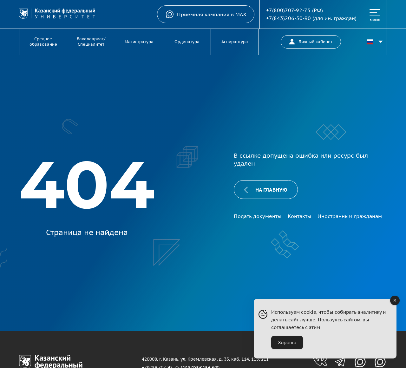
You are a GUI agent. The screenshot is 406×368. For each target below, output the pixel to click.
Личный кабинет (310, 41)
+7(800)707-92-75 (288, 10)
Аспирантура (234, 41)
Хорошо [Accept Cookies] (287, 342)
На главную (265, 190)
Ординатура (187, 41)
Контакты (299, 216)
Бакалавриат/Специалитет (91, 41)
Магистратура (139, 41)
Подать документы (257, 216)
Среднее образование (43, 41)
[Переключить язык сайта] (375, 42)
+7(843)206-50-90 (288, 18)
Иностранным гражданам (350, 216)
